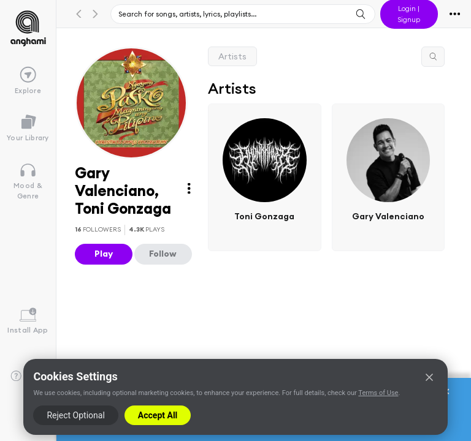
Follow (163, 253)
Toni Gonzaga (264, 215)
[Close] (429, 377)
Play (103, 253)
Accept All (157, 415)
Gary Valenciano (387, 215)
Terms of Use (378, 393)
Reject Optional (75, 415)
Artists (232, 56)
